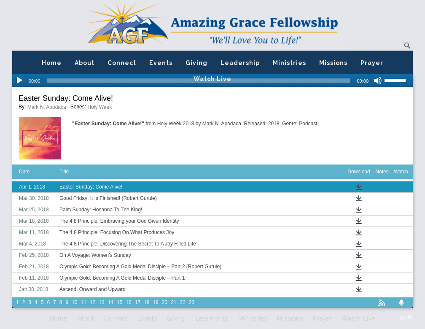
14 (110, 302)
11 (83, 302)
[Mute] (378, 80)
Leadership (240, 62)
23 (191, 302)
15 (119, 302)
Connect (122, 62)
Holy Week (99, 107)
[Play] (19, 80)
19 (155, 302)
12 (92, 302)
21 (173, 302)
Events (160, 62)
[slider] (398, 79)
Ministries (289, 62)
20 (164, 302)
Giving (196, 62)
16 (128, 302)
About (84, 62)
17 (137, 302)
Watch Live (212, 79)
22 (183, 302)
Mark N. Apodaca (46, 107)
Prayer (371, 62)
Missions (333, 62)
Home (52, 62)
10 (74, 302)
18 (146, 302)
